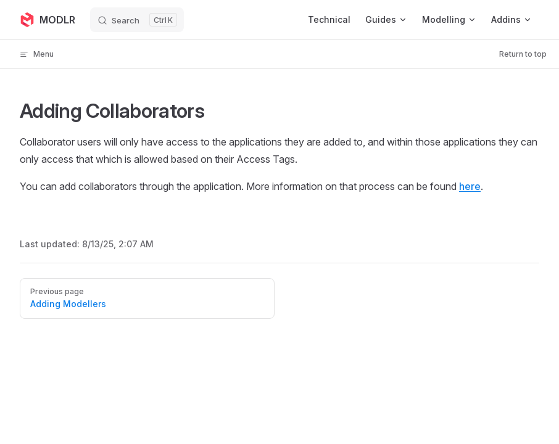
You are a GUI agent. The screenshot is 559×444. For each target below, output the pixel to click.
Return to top (523, 54)
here (470, 186)
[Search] (137, 19)
